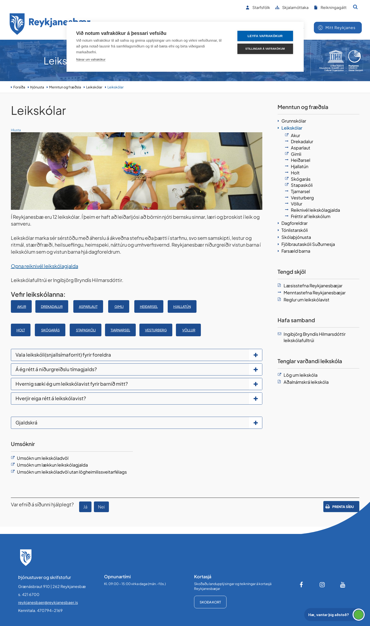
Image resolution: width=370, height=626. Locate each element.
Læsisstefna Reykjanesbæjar (313, 285)
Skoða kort (210, 602)
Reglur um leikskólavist (306, 299)
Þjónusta (37, 87)
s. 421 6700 (28, 594)
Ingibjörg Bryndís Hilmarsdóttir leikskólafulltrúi (315, 337)
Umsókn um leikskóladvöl (42, 458)
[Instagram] (322, 585)
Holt (20, 330)
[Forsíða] (50, 25)
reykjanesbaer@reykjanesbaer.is (48, 602)
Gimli (119, 306)
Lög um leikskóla (300, 375)
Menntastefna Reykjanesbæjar (315, 292)
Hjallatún (182, 306)
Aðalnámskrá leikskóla (306, 382)
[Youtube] (343, 585)
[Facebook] (302, 585)
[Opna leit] (355, 6)
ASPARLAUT (88, 306)
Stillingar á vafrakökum (265, 48)
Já (85, 506)
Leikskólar (94, 87)
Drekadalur (52, 306)
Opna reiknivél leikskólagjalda (44, 266)
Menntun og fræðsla (65, 87)
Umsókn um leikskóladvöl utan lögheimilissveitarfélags (72, 472)
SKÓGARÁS (50, 330)
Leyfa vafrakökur (265, 36)
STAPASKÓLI (86, 330)
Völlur (188, 330)
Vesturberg (156, 330)
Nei (101, 506)
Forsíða (19, 87)
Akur (21, 306)
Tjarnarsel (120, 330)
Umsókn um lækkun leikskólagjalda (52, 465)
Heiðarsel (149, 306)
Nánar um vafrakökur (91, 59)
